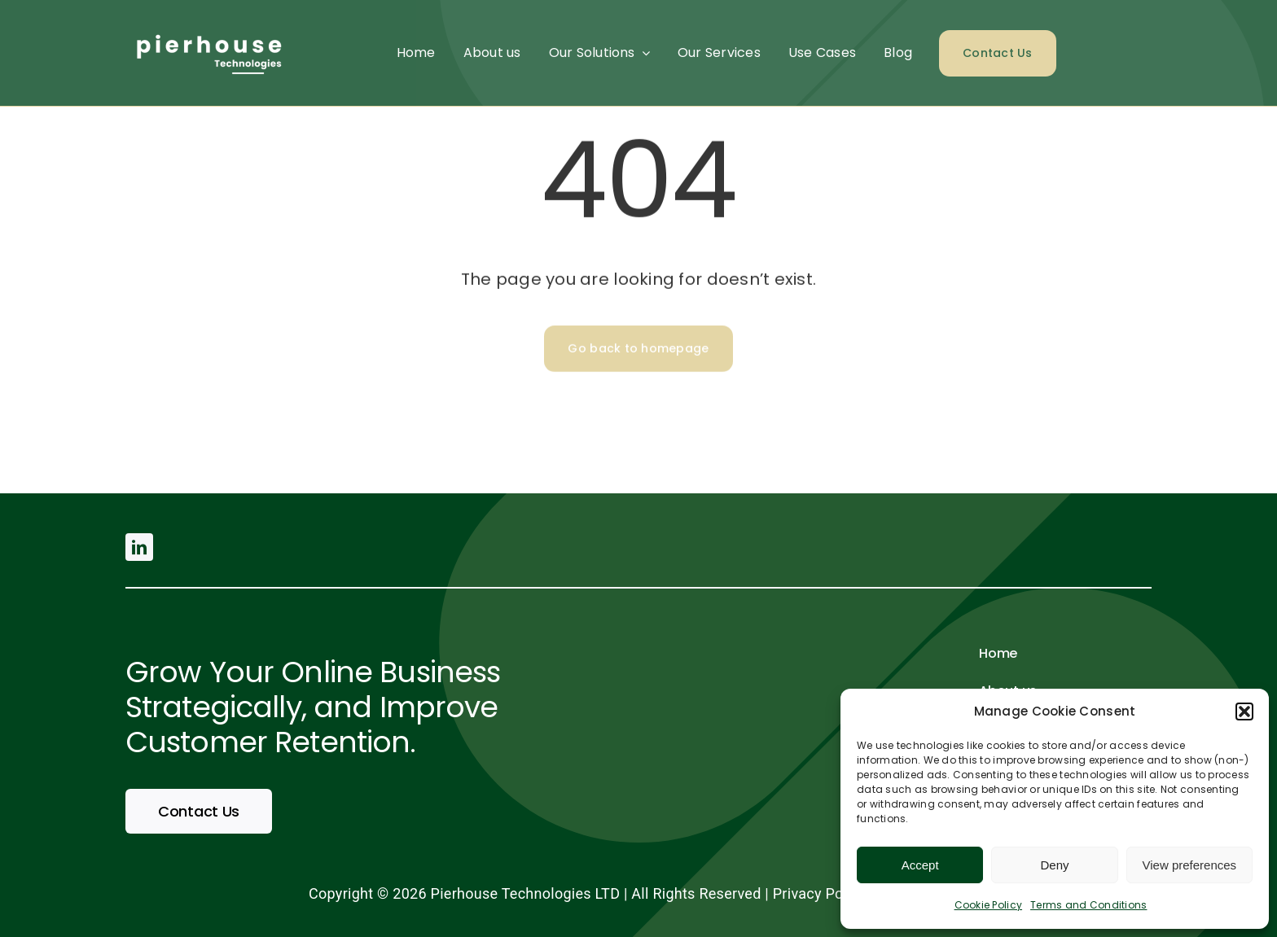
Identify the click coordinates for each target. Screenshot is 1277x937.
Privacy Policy (820, 893)
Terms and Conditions (1088, 905)
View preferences (1190, 865)
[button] (1244, 711)
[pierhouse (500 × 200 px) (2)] (206, 27)
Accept (920, 865)
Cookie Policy (988, 905)
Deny (1054, 865)
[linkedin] (139, 547)
